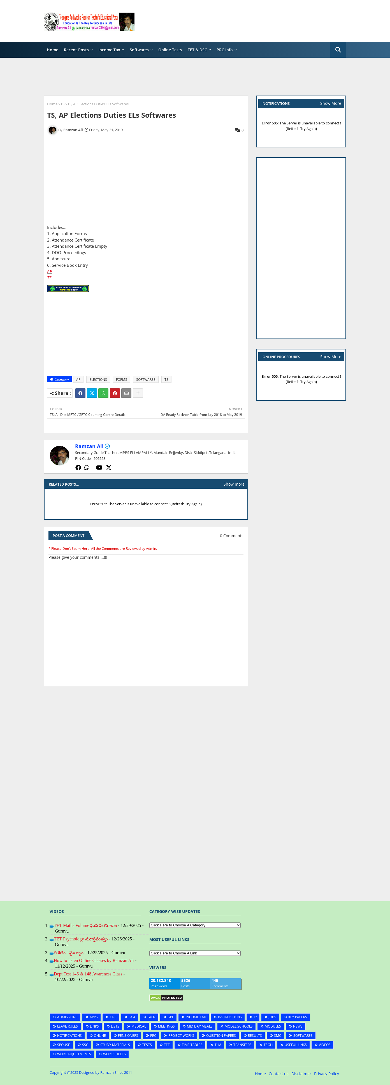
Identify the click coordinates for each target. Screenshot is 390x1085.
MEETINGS (166, 1026)
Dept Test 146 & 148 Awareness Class (88, 974)
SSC (85, 1044)
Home (52, 49)
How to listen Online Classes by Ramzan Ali (94, 960)
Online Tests (170, 49)
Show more (234, 484)
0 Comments (231, 535)
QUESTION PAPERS (221, 1035)
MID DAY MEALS (200, 1026)
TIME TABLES (192, 1044)
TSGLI (268, 1044)
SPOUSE (63, 1044)
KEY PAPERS (297, 1017)
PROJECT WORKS (181, 1035)
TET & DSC (197, 49)
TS (62, 103)
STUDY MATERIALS (115, 1044)
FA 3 (113, 1017)
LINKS (94, 1026)
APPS (94, 1017)
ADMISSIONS (67, 1017)
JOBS (272, 1017)
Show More (330, 103)
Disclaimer (301, 1073)
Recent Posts (76, 49)
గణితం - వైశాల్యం (68, 952)
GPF (171, 1017)
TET (167, 1044)
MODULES (273, 1026)
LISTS (115, 1026)
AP (49, 271)
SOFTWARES (145, 379)
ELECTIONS (98, 379)
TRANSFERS (242, 1044)
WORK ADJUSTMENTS (74, 1054)
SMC (277, 1035)
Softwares (139, 49)
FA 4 (132, 1017)
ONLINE (100, 1035)
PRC (153, 1035)
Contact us (279, 1073)
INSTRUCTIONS (230, 1017)
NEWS (298, 1026)
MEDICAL (138, 1026)
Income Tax (109, 49)
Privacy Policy (326, 1073)
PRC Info (225, 49)
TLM (218, 1044)
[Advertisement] (244, 21)
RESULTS (255, 1035)
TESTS (147, 1044)
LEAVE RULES (67, 1026)
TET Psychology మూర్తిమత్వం (81, 938)
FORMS (121, 379)
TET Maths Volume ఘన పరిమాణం (85, 925)
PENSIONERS (128, 1035)
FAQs (151, 1017)
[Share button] (138, 393)
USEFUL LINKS (296, 1044)
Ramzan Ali (89, 446)
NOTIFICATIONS (69, 1035)
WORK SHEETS (114, 1054)
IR (255, 1017)
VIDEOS (325, 1044)
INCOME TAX (196, 1017)
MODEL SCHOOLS (239, 1026)
